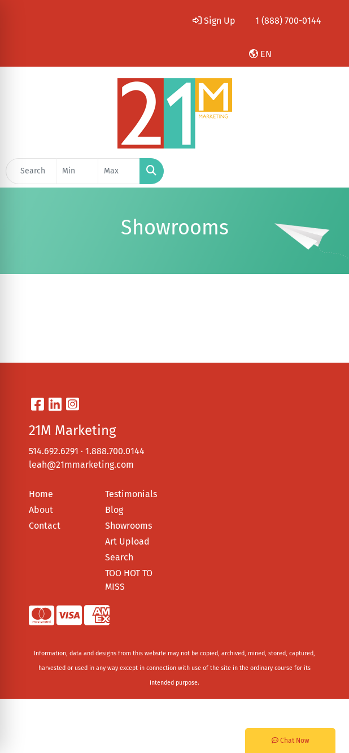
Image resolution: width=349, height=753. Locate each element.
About (41, 509)
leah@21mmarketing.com (81, 464)
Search (119, 557)
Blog (114, 509)
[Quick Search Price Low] (77, 171)
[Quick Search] (31, 171)
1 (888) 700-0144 (288, 20)
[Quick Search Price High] (119, 171)
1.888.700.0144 (115, 451)
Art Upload (127, 541)
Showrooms (128, 525)
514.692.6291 (53, 451)
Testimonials (131, 494)
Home (41, 494)
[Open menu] (326, 171)
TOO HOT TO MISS (128, 580)
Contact (44, 525)
